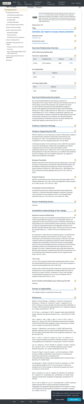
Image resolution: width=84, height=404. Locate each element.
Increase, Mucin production (40, 43)
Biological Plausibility (12, 32)
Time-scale (10, 49)
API (80, 7)
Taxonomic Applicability (13, 17)
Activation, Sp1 (36, 38)
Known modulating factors (13, 40)
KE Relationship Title (11, 10)
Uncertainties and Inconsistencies (15, 37)
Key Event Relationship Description (15, 24)
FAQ (31, 401)
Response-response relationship (15, 47)
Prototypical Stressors (37, 3)
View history (31, 7)
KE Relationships (28, 3)
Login (73, 3)
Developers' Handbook (61, 3)
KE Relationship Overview (12, 12)
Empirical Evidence (12, 35)
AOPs (14, 2)
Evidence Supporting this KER (13, 30)
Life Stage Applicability (13, 22)
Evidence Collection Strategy (13, 27)
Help (14, 401)
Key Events (19, 3)
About (22, 401)
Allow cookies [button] (74, 399)
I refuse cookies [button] (59, 399)
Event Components (51, 3)
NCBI (71, 63)
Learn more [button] (75, 395)
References (9, 60)
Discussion (39, 7)
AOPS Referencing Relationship (15, 15)
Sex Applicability (11, 19)
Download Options (42, 401)
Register (78, 3)
